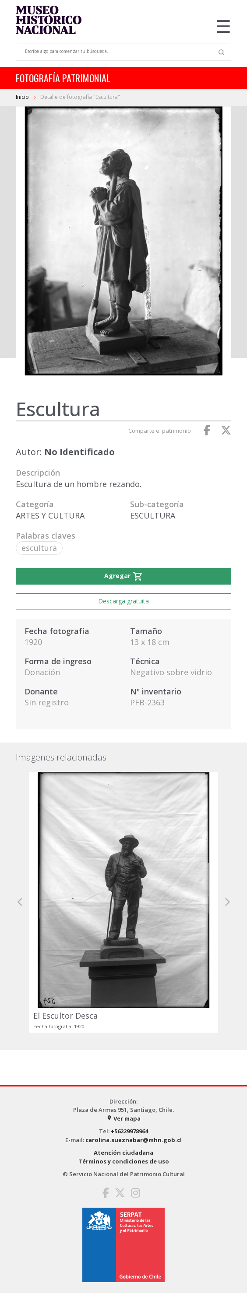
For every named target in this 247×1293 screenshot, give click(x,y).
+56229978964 (129, 1131)
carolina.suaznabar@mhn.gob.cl (133, 1140)
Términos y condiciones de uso (123, 1161)
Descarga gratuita (123, 601)
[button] (20, 902)
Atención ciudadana (123, 1152)
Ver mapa (123, 1118)
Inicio (23, 97)
